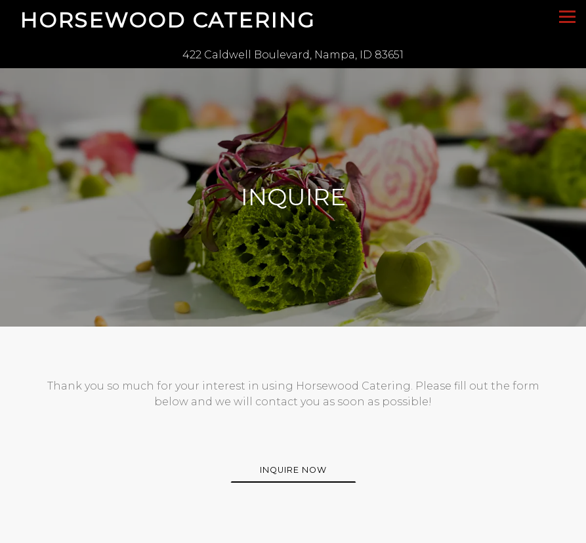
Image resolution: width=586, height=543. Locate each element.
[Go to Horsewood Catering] (293, 55)
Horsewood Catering (167, 20)
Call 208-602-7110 (293, 530)
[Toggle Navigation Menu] (567, 16)
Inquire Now (293, 468)
